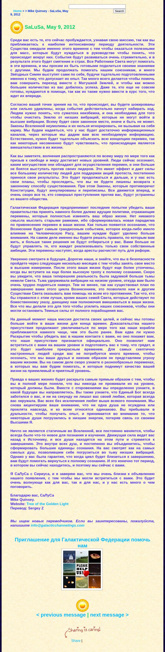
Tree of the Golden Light (47, 504)
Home (17, 11)
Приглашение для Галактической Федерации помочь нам (82, 542)
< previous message (61, 615)
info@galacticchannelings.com (57, 525)
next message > (109, 615)
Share (76, 641)
